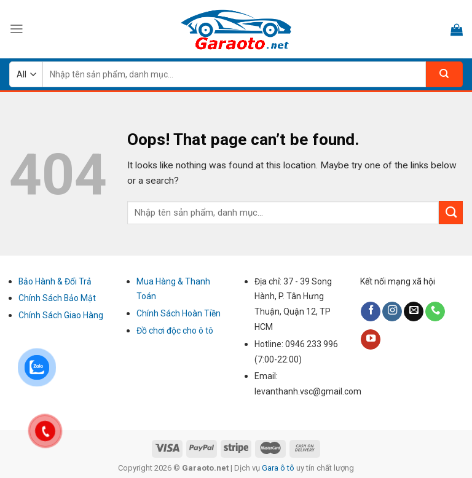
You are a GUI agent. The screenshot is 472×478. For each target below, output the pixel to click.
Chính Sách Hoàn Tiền (178, 313)
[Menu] (16, 29)
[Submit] (451, 212)
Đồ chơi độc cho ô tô (174, 330)
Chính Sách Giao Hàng (60, 315)
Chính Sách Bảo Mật (57, 298)
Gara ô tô (279, 467)
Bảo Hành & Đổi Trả (55, 281)
